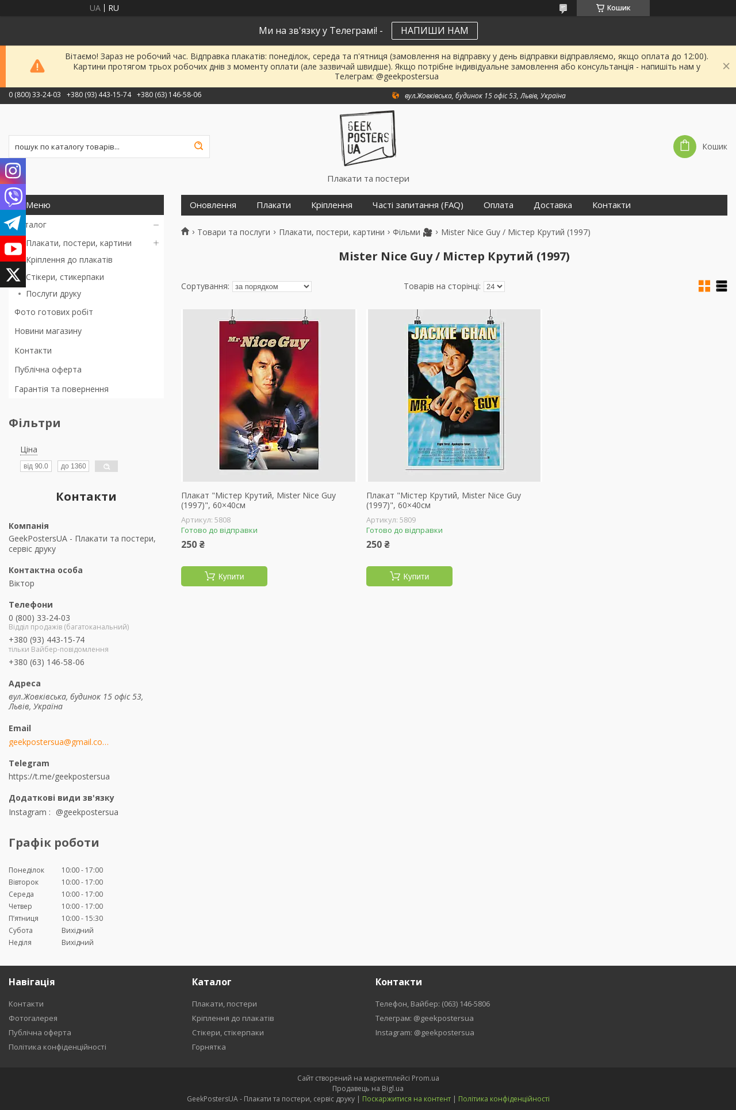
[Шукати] (198, 146)
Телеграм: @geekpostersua (424, 1018)
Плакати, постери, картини (79, 242)
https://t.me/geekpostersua (59, 776)
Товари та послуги (233, 232)
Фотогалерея (33, 1018)
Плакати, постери (224, 1003)
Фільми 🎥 (412, 232)
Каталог (30, 224)
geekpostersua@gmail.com (59, 742)
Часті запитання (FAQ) (418, 205)
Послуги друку (53, 293)
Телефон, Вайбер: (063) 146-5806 (432, 1003)
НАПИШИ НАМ (435, 30)
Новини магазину (48, 330)
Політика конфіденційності (57, 1047)
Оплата (498, 205)
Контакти (33, 350)
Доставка (553, 205)
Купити (231, 576)
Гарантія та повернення (61, 388)
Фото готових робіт (53, 311)
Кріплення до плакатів (69, 259)
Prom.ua (425, 1078)
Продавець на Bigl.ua (368, 1088)
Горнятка (209, 1047)
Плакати (273, 205)
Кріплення (331, 205)
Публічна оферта (48, 369)
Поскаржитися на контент (406, 1099)
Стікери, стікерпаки (228, 1032)
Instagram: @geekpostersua (424, 1032)
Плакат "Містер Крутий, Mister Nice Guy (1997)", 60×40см (258, 500)
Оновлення (213, 205)
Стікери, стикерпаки (65, 276)
